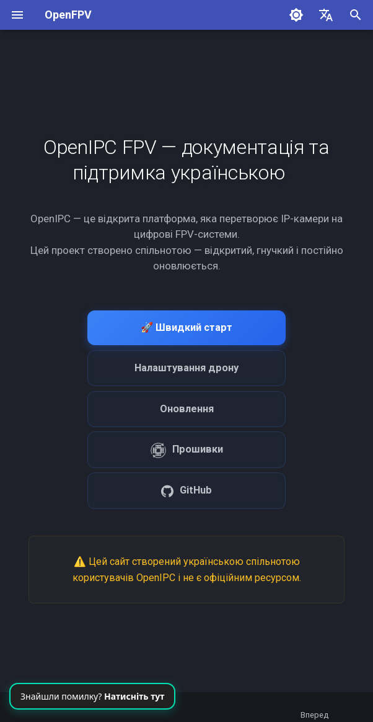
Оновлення (187, 409)
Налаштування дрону (186, 368)
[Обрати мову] (326, 14)
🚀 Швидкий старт (186, 327)
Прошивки (187, 450)
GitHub (186, 490)
